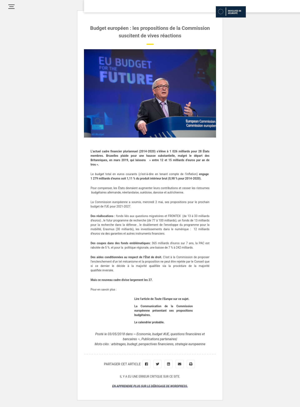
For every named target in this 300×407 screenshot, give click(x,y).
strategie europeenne (190, 344)
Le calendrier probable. (149, 322)
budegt (132, 344)
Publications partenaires (158, 339)
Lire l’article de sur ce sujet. (161, 299)
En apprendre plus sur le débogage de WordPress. (150, 386)
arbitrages (118, 344)
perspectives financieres (156, 344)
